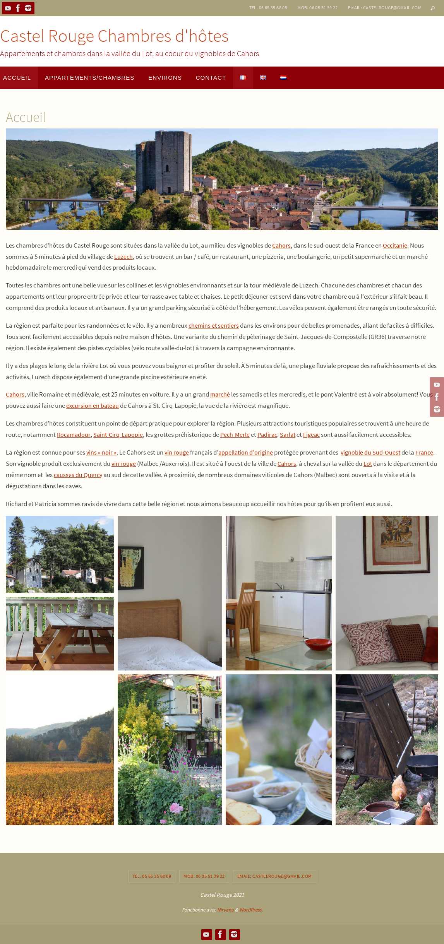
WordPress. (250, 909)
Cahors (281, 245)
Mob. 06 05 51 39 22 (317, 7)
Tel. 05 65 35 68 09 (268, 7)
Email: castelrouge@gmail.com (385, 7)
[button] (60, 554)
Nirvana (225, 909)
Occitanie (397, 245)
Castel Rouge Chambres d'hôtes (114, 35)
